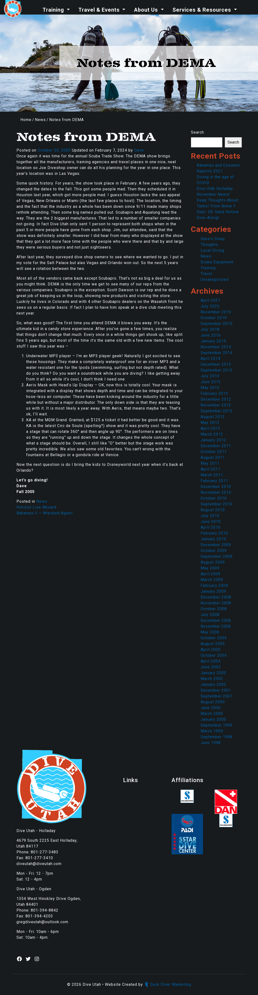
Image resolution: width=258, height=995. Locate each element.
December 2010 (216, 486)
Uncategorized (214, 279)
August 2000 (213, 702)
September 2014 (217, 352)
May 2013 (210, 387)
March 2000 (212, 713)
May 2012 (210, 422)
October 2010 (214, 498)
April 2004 (210, 661)
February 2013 (214, 393)
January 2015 (213, 341)
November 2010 (216, 492)
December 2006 (216, 620)
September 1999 (217, 725)
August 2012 (213, 416)
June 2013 (211, 382)
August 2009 (213, 562)
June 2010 (211, 521)
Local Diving (212, 250)
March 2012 (212, 434)
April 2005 (210, 649)
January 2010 (213, 539)
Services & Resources (202, 10)
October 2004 (214, 655)
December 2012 (216, 399)
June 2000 (211, 707)
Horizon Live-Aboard (36, 507)
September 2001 (217, 696)
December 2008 (216, 597)
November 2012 (216, 405)
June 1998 (211, 742)
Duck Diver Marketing (167, 984)
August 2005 (213, 643)
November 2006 (216, 626)
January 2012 (213, 440)
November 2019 (216, 312)
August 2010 (213, 510)
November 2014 (216, 347)
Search (197, 132)
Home (25, 119)
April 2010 (210, 527)
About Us (146, 10)
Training (54, 10)
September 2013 (217, 370)
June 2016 (211, 335)
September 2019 (217, 323)
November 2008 (216, 603)
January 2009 (213, 591)
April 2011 (210, 469)
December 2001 (216, 690)
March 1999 (212, 731)
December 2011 (216, 446)
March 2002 (212, 678)
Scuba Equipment (217, 262)
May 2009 (210, 568)
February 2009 (214, 585)
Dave (139, 150)
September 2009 (217, 556)
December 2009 (216, 544)
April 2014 (210, 358)
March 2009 (212, 579)
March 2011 (212, 475)
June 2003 (211, 667)
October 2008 (214, 609)
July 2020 (210, 306)
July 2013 (210, 376)
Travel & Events (99, 10)
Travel (206, 273)
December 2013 (216, 364)
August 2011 (213, 457)
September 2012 (217, 411)
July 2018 (210, 329)
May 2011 (210, 463)
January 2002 (213, 684)
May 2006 (210, 632)
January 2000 (213, 719)
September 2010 (217, 504)
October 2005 (214, 638)
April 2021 (210, 300)
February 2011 (214, 480)
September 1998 (217, 737)
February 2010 (214, 533)
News (40, 119)
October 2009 (214, 550)
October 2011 (214, 451)
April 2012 (210, 428)
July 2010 (210, 515)
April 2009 (210, 574)
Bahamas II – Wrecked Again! (44, 513)
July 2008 (210, 614)
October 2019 (214, 317)
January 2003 (213, 673)
